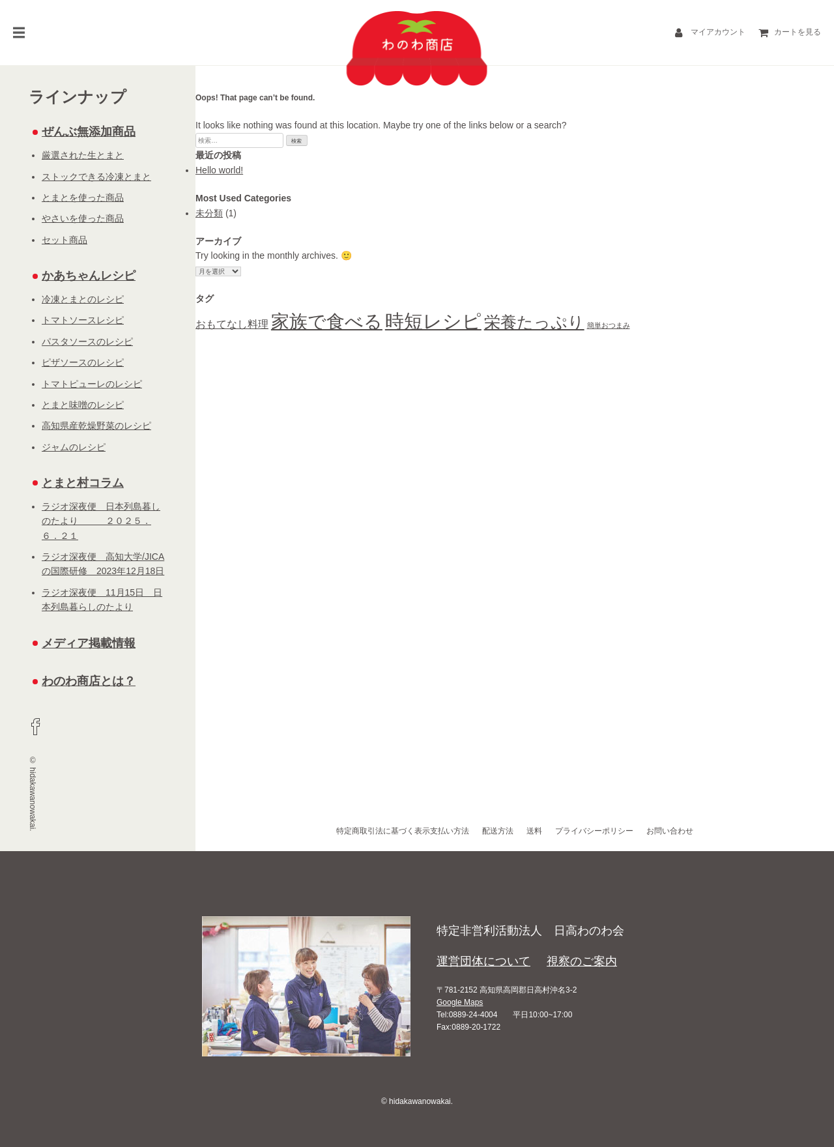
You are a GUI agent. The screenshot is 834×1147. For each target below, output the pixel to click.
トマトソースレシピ (83, 320)
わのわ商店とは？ (89, 681)
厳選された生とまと (83, 155)
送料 (534, 830)
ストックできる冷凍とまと (96, 176)
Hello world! (219, 170)
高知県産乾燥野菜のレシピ (96, 425)
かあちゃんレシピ (89, 275)
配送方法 (497, 830)
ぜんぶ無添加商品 (89, 131)
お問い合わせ (669, 830)
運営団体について (483, 961)
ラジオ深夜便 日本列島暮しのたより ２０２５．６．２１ (101, 521)
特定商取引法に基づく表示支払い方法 (402, 830)
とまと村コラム (83, 482)
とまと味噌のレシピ (83, 404)
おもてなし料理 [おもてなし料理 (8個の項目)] (231, 324)
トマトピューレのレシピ (92, 384)
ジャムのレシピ (74, 447)
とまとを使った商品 (83, 197)
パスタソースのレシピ (87, 341)
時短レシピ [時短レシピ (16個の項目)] (433, 321)
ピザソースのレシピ (83, 362)
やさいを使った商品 (83, 218)
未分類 (209, 213)
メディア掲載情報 (89, 643)
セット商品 (64, 240)
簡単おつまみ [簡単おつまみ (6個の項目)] (608, 325)
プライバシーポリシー (594, 830)
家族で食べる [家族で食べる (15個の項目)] (326, 322)
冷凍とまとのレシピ (83, 299)
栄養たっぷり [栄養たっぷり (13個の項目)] (534, 322)
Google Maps (460, 1002)
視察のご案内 (582, 961)
